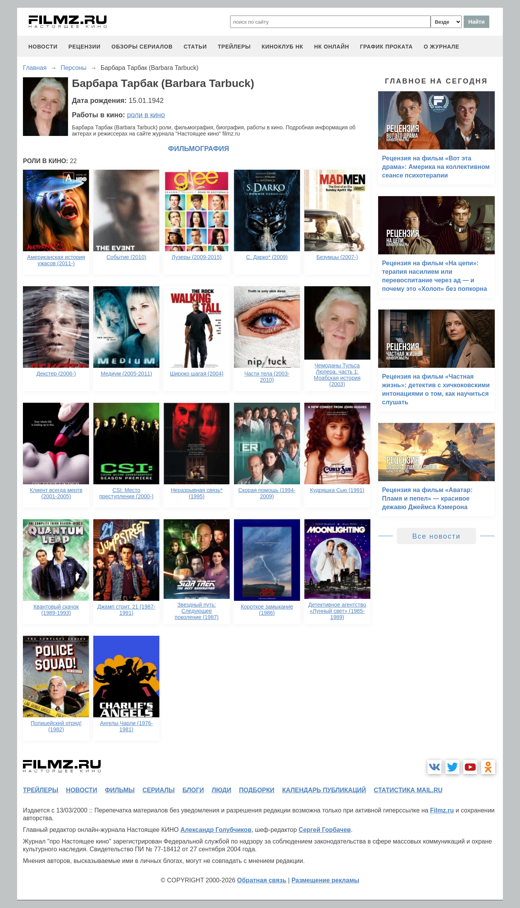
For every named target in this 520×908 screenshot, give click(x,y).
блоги (193, 790)
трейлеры (234, 46)
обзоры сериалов (142, 46)
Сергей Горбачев (324, 829)
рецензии (84, 46)
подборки (256, 790)
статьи (195, 46)
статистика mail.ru (408, 790)
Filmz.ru (442, 810)
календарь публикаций (324, 790)
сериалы (158, 790)
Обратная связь (261, 880)
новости (43, 46)
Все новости (436, 536)
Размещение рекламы (325, 880)
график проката (386, 46)
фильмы (119, 790)
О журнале (441, 46)
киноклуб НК (282, 46)
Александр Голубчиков (215, 829)
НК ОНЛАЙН (331, 46)
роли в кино (146, 115)
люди (221, 790)
